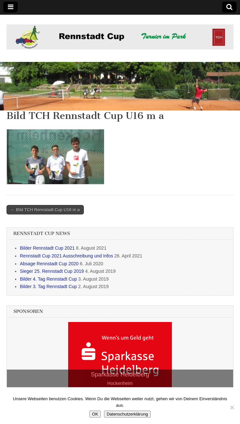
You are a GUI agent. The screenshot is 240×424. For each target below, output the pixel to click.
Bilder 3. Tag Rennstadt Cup (48, 286)
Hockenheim (120, 383)
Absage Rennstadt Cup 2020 (49, 263)
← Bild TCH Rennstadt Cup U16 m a (45, 209)
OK (95, 414)
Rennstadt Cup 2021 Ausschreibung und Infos (66, 255)
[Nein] (232, 407)
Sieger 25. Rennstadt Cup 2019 (52, 271)
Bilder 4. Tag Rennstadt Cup (48, 279)
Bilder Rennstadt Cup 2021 (47, 248)
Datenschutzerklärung (127, 414)
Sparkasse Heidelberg (120, 374)
